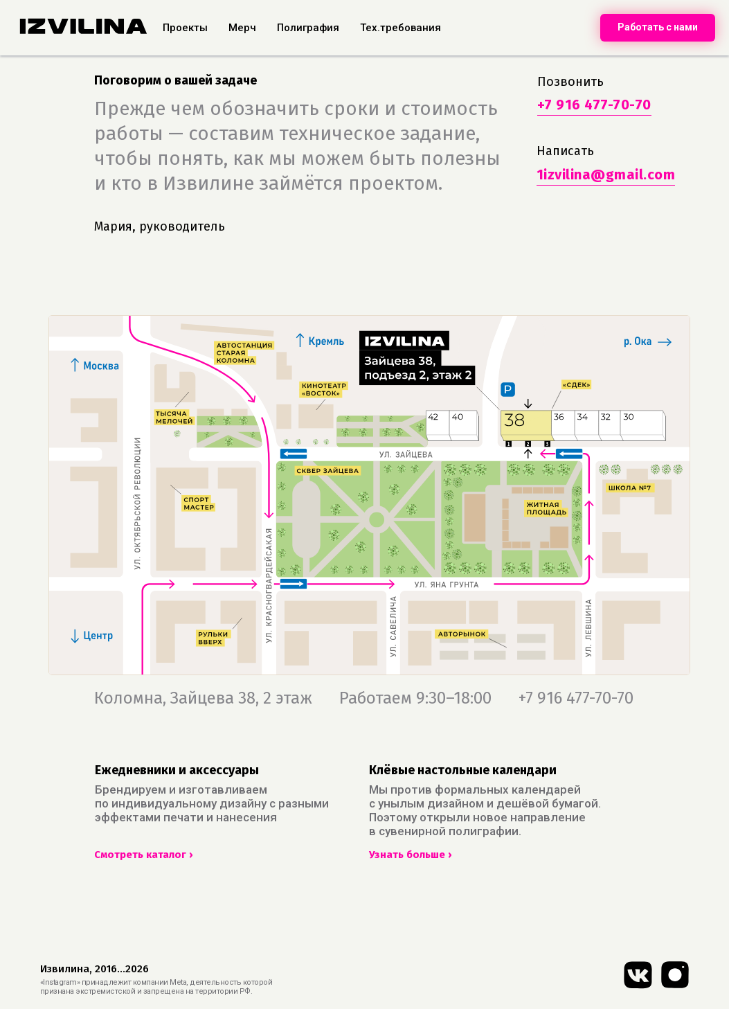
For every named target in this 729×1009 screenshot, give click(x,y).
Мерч (242, 27)
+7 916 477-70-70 (594, 104)
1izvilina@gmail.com (606, 174)
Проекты (185, 27)
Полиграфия (308, 27)
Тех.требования (400, 27)
